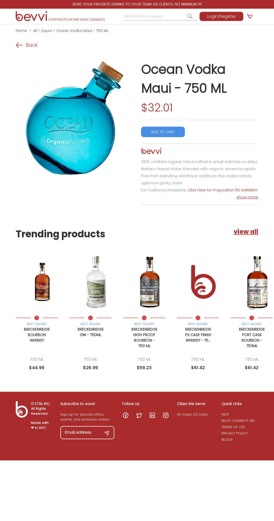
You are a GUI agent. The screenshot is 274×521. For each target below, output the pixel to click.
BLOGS (227, 439)
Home (21, 30)
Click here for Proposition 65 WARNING (222, 190)
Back (26, 45)
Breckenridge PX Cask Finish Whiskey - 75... (198, 335)
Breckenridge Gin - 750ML (91, 332)
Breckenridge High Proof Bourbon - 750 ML (144, 337)
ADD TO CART (163, 132)
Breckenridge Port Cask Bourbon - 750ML (252, 337)
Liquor (46, 30)
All (35, 30)
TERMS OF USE (233, 427)
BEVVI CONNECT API (238, 420)
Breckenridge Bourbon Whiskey (37, 335)
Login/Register (221, 16)
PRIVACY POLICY (235, 433)
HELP (225, 414)
